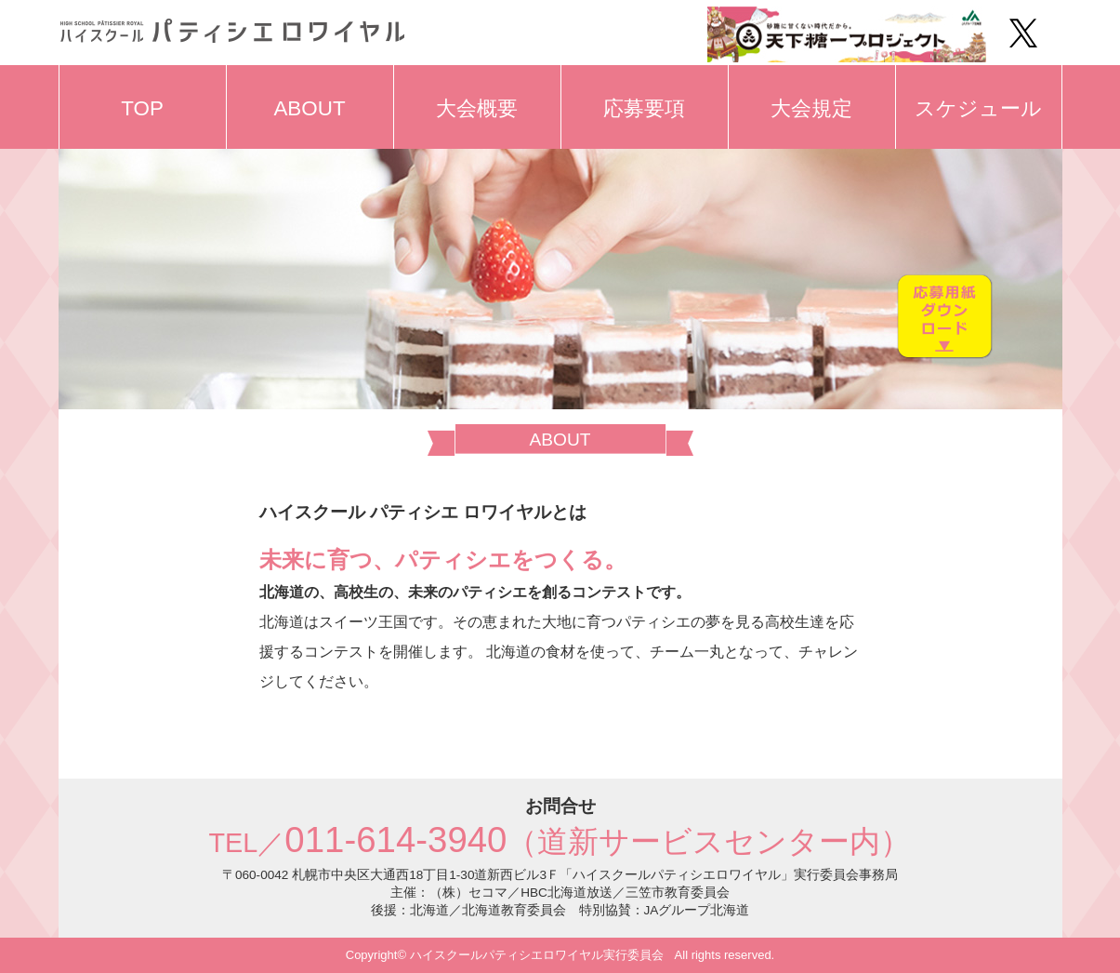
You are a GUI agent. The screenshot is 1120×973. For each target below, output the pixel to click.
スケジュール (978, 108)
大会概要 (477, 108)
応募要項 (644, 108)
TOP (142, 108)
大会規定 (811, 108)
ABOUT (309, 108)
